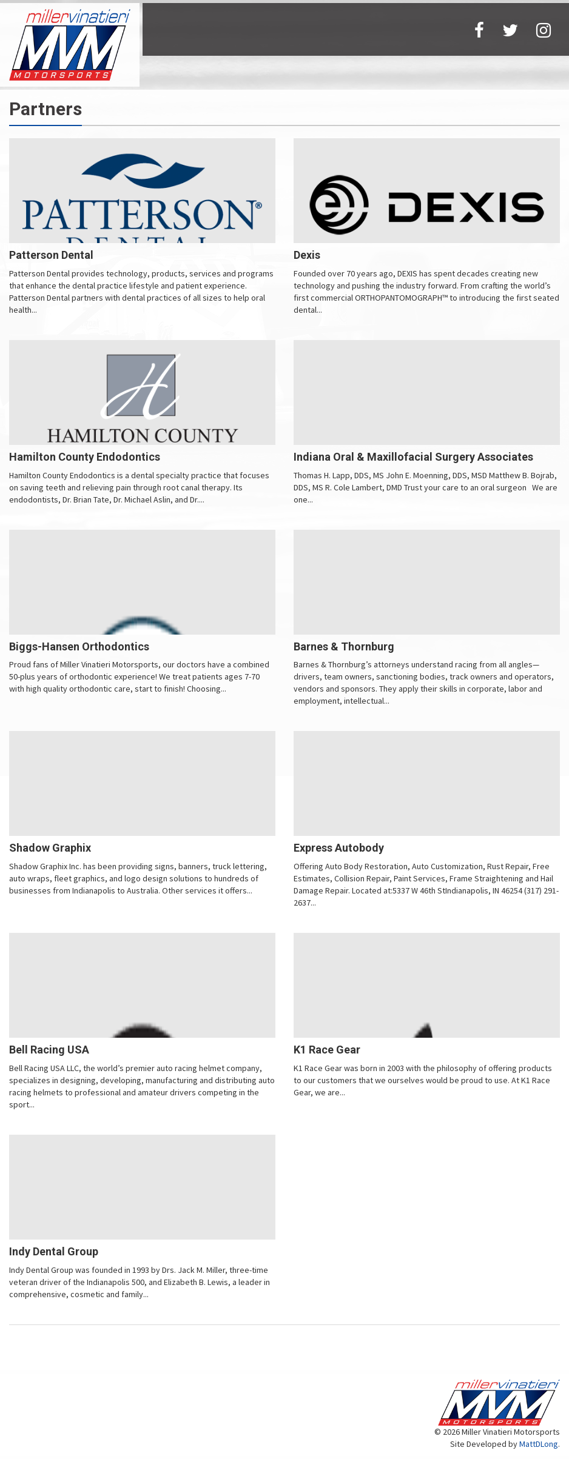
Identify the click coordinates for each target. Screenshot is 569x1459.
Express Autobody (339, 847)
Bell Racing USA (49, 1049)
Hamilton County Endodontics (84, 456)
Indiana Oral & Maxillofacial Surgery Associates (413, 456)
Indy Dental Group (53, 1251)
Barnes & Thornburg (344, 646)
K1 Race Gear (327, 1049)
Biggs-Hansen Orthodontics (79, 646)
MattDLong (538, 1443)
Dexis (307, 255)
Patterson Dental (51, 255)
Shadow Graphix (50, 847)
